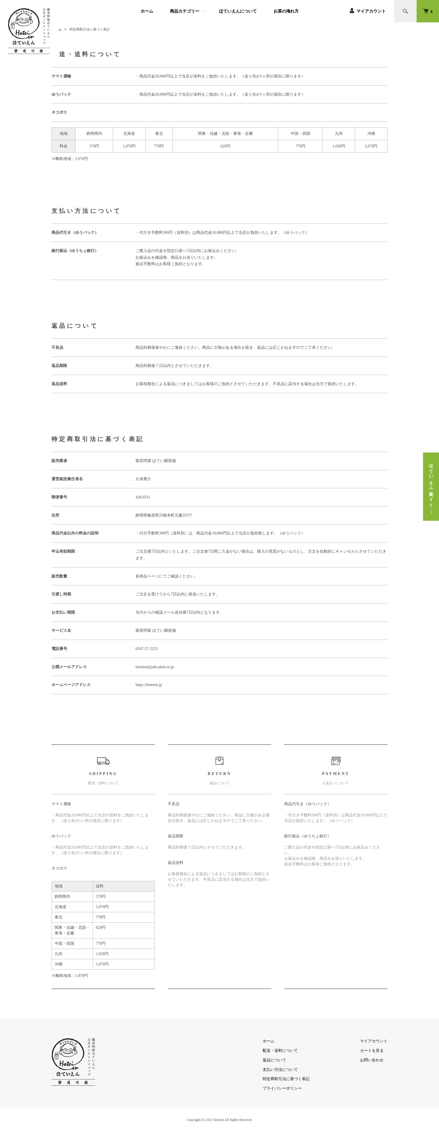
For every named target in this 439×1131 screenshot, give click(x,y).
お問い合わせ (372, 1060)
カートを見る (372, 1050)
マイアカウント (371, 11)
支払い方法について (280, 1070)
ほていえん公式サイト (431, 483)
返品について (274, 1060)
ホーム (147, 11)
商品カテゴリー (184, 11)
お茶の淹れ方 (286, 11)
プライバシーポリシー (282, 1088)
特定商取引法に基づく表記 (286, 1079)
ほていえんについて (238, 11)
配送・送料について (280, 1050)
